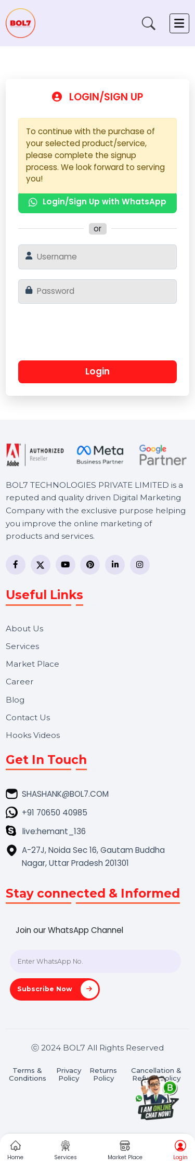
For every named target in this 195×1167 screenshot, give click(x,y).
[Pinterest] (90, 565)
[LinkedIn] (115, 565)
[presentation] (95, 336)
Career (20, 681)
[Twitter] (40, 565)
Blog (15, 700)
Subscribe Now (57, 989)
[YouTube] (65, 565)
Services (22, 646)
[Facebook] (15, 565)
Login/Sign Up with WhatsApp (97, 201)
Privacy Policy (68, 1074)
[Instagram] (140, 565)
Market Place (32, 664)
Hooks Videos (33, 735)
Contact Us (28, 717)
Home (15, 1151)
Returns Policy (103, 1074)
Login (97, 371)
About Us (24, 628)
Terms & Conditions (27, 1074)
